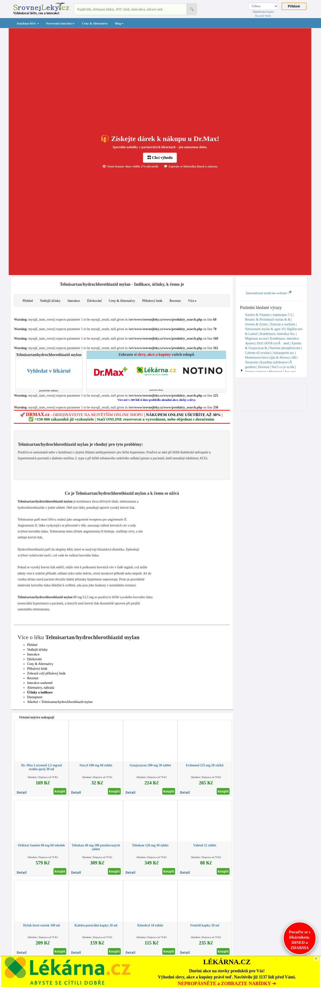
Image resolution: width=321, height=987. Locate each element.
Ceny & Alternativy (95, 23)
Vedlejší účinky (50, 301)
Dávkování (94, 301)
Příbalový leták (152, 301)
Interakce (73, 301)
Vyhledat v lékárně (49, 371)
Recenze (175, 301)
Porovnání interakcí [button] (60, 23)
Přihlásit (294, 6)
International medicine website (269, 293)
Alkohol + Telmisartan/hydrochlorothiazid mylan (59, 702)
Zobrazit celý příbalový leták (46, 673)
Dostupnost (34, 697)
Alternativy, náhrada (40, 687)
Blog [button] (119, 23)
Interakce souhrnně (40, 683)
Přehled (28, 301)
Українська (259, 11)
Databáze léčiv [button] (28, 23)
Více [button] (192, 301)
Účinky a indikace (40, 692)
